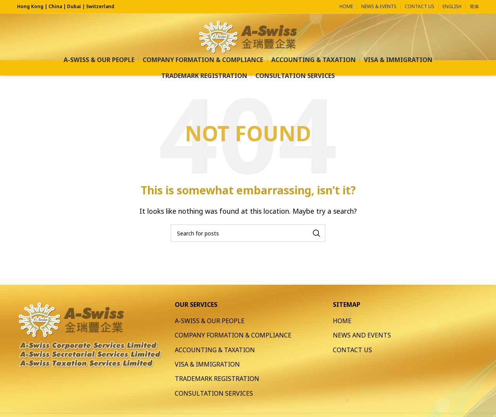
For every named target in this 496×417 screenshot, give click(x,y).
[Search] (248, 233)
